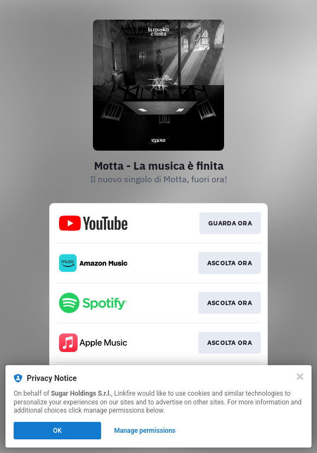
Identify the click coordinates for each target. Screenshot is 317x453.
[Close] (300, 376)
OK (57, 430)
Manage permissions (145, 430)
